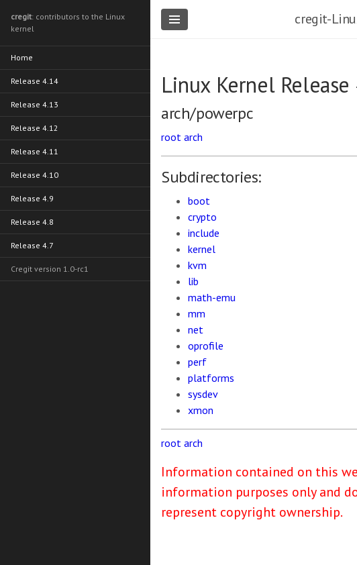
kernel (201, 249)
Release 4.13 (34, 104)
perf (197, 361)
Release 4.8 (32, 222)
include (203, 233)
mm (196, 313)
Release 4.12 (34, 128)
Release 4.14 (34, 81)
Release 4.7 (32, 245)
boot (199, 200)
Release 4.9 (32, 198)
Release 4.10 (34, 175)
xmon (200, 410)
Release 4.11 (34, 151)
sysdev (203, 394)
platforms (211, 377)
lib (193, 281)
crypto (202, 216)
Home (22, 57)
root (171, 137)
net (195, 329)
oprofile (205, 345)
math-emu (212, 297)
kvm (197, 265)
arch (193, 137)
